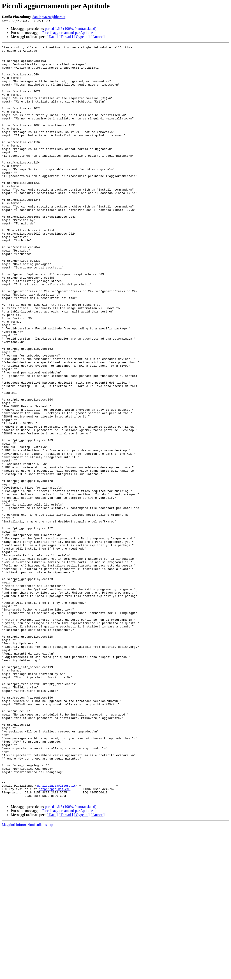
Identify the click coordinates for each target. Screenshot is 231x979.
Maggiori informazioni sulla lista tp (27, 975)
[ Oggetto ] (82, 37)
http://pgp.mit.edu (54, 938)
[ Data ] (52, 37)
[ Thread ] (66, 37)
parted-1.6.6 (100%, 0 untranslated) (70, 28)
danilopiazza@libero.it (48, 17)
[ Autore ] (97, 37)
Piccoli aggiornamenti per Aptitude (67, 33)
